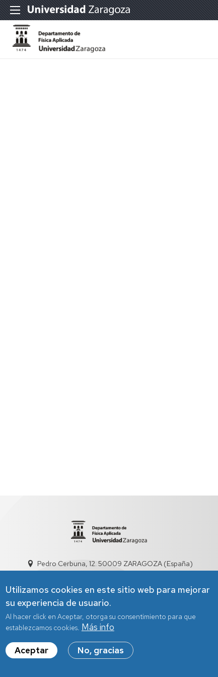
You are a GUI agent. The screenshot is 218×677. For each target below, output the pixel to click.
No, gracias (101, 655)
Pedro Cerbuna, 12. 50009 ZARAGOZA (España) (115, 563)
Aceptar (31, 655)
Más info (98, 632)
